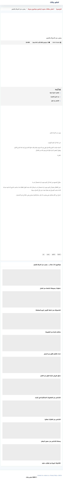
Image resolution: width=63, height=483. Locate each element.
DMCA (60, 475)
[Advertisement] (31, 24)
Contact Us (40, 475)
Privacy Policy (53, 475)
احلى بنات (54, 2)
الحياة (59, 254)
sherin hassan (57, 42)
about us (46, 475)
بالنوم (53, 254)
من (43, 254)
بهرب (48, 254)
